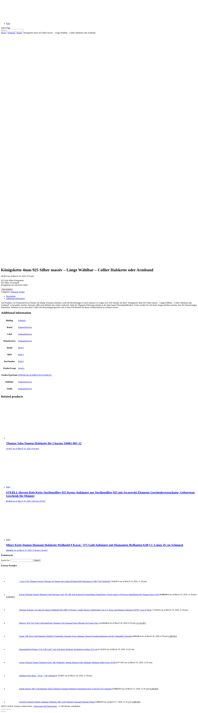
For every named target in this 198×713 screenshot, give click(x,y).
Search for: (5, 560)
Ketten (19, 33)
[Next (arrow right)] (5, 711)
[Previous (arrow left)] (2, 711)
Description (11, 296)
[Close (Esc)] (2, 709)
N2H (8, 23)
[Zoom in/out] (10, 709)
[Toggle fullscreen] (7, 709)
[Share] (5, 709)
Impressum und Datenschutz (45, 706)
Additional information (15, 298)
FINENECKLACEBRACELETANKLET (35, 375)
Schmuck (11, 33)
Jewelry (21, 368)
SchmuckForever (25, 327)
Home (3, 33)
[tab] (101, 296)
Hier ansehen (7, 289)
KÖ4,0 (20, 348)
